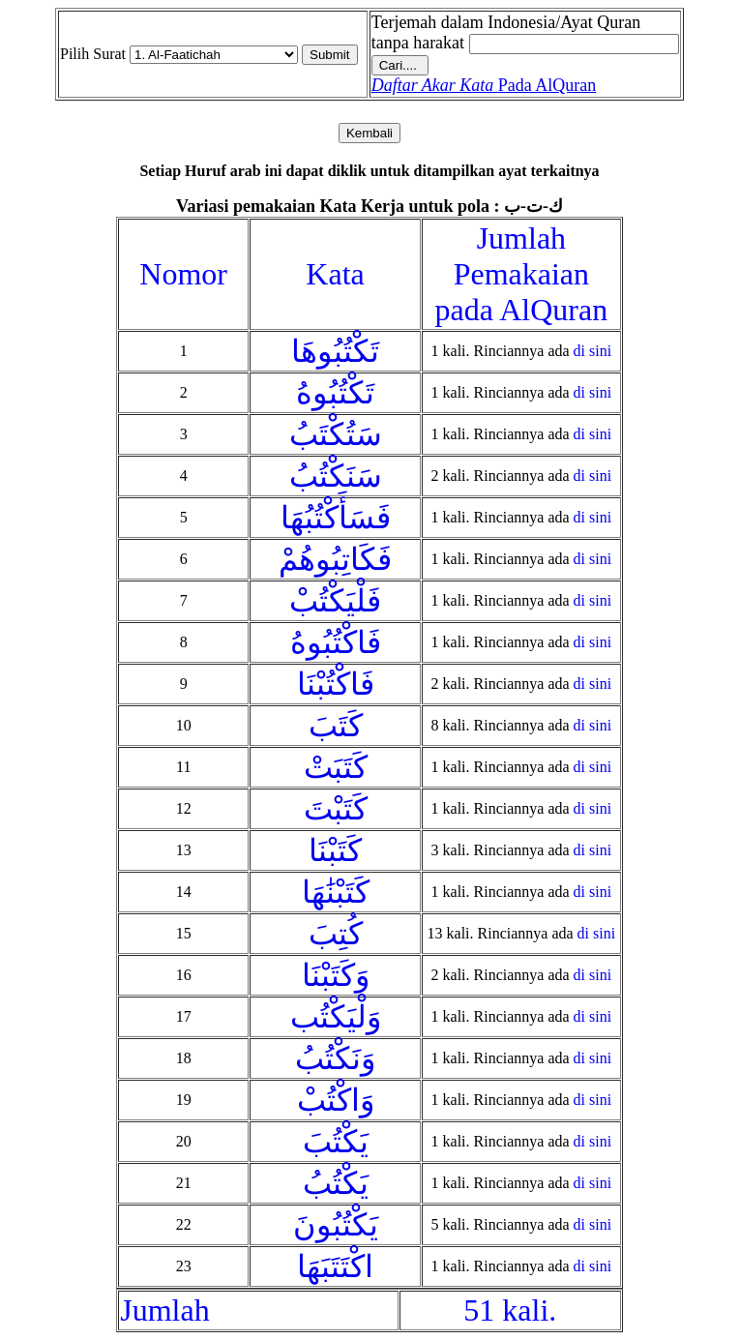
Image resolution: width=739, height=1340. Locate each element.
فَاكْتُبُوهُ (335, 642)
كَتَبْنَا (335, 850)
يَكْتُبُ (336, 1183)
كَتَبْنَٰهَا (336, 892)
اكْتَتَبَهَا (335, 1266)
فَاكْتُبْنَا (335, 684)
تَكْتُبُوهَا (335, 351)
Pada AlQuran (484, 85)
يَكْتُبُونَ (335, 1224)
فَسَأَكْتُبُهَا (336, 517)
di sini (593, 350)
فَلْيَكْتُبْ (335, 600)
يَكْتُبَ (336, 1141)
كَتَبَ (336, 725)
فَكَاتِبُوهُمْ (335, 559)
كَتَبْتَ (336, 808)
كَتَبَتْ (336, 767)
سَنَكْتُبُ (335, 476)
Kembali (369, 133)
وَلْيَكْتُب (335, 1016)
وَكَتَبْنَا (336, 975)
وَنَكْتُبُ (335, 1058)
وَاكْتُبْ (335, 1100)
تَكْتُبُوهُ (335, 392)
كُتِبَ (336, 933)
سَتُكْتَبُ (335, 434)
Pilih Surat (93, 53)
